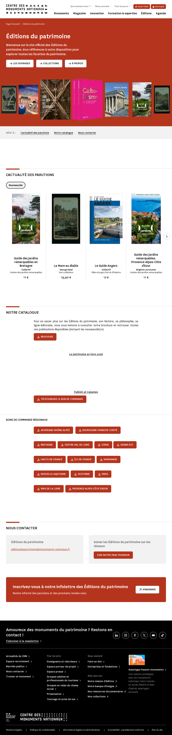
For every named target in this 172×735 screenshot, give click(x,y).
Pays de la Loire (48, 488)
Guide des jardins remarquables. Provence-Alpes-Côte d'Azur (146, 260)
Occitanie (82, 474)
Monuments (61, 13)
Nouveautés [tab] (16, 185)
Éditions (146, 13)
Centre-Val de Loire (75, 444)
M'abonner (147, 589)
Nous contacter (87, 132)
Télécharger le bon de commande (60, 399)
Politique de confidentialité (42, 729)
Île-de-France (81, 459)
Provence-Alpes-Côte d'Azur (88, 488)
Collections (49, 63)
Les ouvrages (20, 63)
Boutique (158, 6)
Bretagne (45, 444)
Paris (103, 474)
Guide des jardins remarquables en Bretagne (26, 262)
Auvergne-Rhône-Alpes (53, 430)
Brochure (45, 336)
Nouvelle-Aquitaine (51, 474)
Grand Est (125, 444)
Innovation (97, 13)
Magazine (79, 13)
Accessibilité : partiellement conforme (126, 729)
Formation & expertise (122, 13)
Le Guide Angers (106, 266)
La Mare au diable (66, 266)
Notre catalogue (63, 132)
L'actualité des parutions (35, 132)
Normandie (108, 459)
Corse (103, 444)
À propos (75, 63)
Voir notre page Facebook (113, 555)
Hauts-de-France (49, 459)
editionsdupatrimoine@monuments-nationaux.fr (41, 549)
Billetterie (141, 6)
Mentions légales (14, 729)
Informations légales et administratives (81, 729)
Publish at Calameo (86, 392)
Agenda (161, 13)
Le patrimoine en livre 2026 (86, 354)
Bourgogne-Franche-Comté (98, 430)
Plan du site (157, 729)
